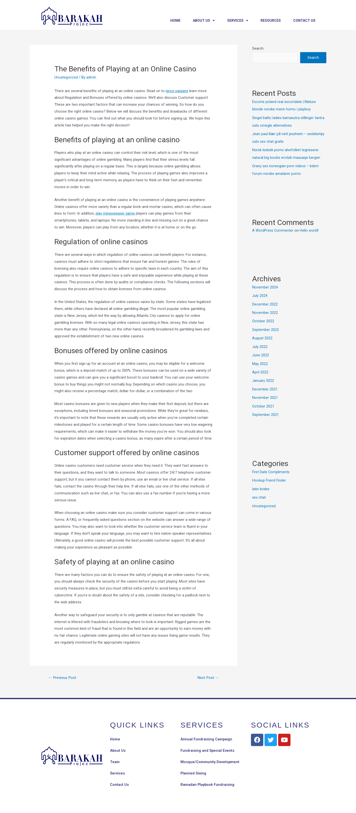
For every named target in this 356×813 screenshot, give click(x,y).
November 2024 (265, 285)
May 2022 (260, 360)
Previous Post (63, 677)
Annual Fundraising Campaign (207, 739)
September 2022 (265, 327)
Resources (271, 20)
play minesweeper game (115, 213)
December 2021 (265, 385)
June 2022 (260, 352)
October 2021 (263, 402)
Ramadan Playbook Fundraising (208, 785)
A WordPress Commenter (273, 228)
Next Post (207, 677)
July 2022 (259, 344)
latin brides (261, 484)
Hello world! (309, 228)
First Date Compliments (271, 467)
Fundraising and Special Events (208, 751)
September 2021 (265, 410)
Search (258, 48)
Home (175, 20)
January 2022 (263, 377)
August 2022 (262, 335)
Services (237, 20)
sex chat (259, 492)
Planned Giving (193, 774)
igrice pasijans (177, 91)
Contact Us (304, 20)
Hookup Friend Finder (269, 476)
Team (115, 762)
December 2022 (265, 302)
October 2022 (263, 319)
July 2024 (259, 294)
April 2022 (260, 368)
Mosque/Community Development (210, 762)
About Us (204, 20)
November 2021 (265, 394)
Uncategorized (66, 77)
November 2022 (265, 310)
